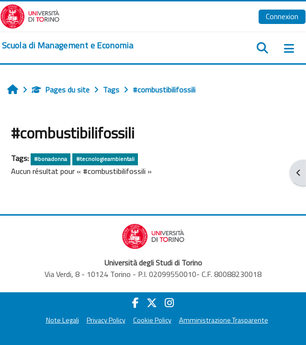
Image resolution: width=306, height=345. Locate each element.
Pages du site (61, 89)
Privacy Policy (106, 320)
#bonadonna (50, 158)
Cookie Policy (152, 320)
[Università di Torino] (30, 15)
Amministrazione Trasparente (223, 320)
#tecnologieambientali (105, 158)
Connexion (282, 16)
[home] (67, 45)
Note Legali (62, 320)
